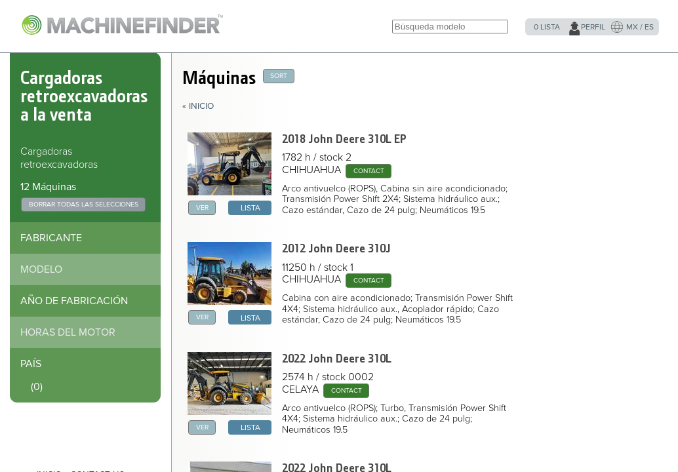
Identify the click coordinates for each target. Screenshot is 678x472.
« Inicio (198, 106)
